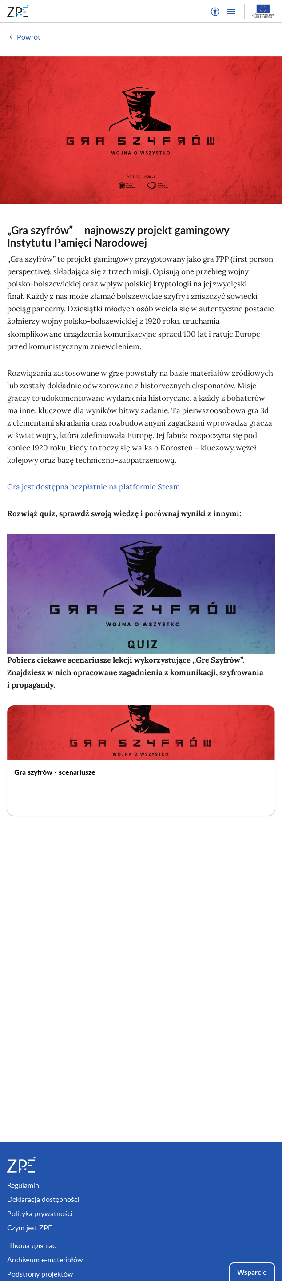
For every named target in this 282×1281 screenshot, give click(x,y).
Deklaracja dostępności (43, 1199)
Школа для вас (31, 1245)
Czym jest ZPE (29, 1227)
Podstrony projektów (40, 1273)
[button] (215, 11)
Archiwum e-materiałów (45, 1259)
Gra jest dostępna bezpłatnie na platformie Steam (93, 487)
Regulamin (23, 1185)
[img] (141, 130)
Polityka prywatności (40, 1213)
